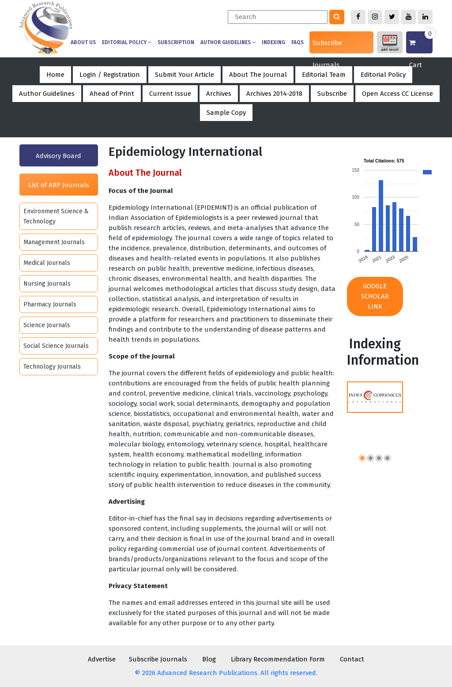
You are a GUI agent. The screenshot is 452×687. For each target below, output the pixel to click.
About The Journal (258, 75)
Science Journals (46, 325)
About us (83, 42)
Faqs (297, 42)
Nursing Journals (47, 283)
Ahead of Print (112, 94)
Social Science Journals (56, 346)
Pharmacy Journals (49, 304)
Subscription (176, 42)
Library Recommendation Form (278, 659)
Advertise (102, 659)
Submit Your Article (184, 75)
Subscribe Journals (327, 46)
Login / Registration (109, 75)
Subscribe (332, 94)
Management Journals (54, 242)
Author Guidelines (228, 42)
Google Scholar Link (375, 296)
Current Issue (170, 94)
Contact (352, 659)
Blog (209, 659)
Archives (218, 94)
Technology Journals (52, 366)
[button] (362, 459)
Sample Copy (226, 113)
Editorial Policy (126, 42)
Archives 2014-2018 (274, 94)
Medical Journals (46, 263)
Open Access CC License (397, 94)
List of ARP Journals (58, 185)
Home (55, 75)
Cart (421, 42)
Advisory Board (58, 156)
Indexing (273, 42)
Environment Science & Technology (56, 216)
